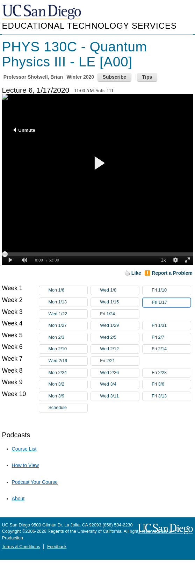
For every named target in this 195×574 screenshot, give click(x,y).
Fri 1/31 (171, 325)
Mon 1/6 (67, 290)
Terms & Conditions (21, 546)
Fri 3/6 (171, 384)
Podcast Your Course (35, 482)
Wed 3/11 (119, 396)
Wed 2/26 (119, 372)
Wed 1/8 (119, 290)
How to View (25, 465)
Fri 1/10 (171, 290)
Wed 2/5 (119, 337)
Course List (24, 449)
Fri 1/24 (119, 314)
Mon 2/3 (67, 337)
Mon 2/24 (67, 372)
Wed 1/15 (119, 302)
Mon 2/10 (67, 349)
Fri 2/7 (171, 337)
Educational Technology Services (89, 25)
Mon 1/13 (67, 302)
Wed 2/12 (119, 349)
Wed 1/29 (119, 325)
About (18, 498)
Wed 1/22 (67, 314)
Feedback (56, 546)
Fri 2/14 (171, 349)
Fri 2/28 (171, 372)
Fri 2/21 (119, 361)
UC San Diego (42, 12)
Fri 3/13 (171, 396)
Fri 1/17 (171, 302)
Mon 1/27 (67, 325)
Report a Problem (172, 273)
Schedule (57, 407)
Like (136, 273)
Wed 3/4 (119, 384)
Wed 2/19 (67, 361)
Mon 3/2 (67, 384)
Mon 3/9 (67, 396)
